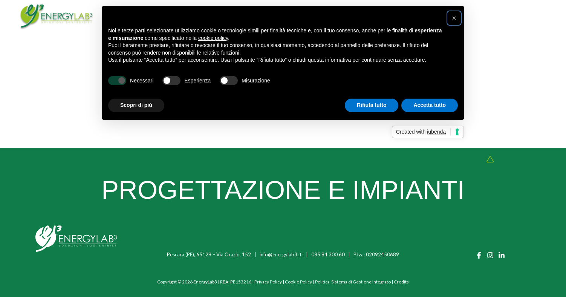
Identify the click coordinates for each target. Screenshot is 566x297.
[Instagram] (490, 255)
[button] (454, 18)
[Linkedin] (501, 255)
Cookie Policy (298, 282)
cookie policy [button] (213, 38)
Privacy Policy (268, 282)
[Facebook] (479, 255)
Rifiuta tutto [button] (372, 105)
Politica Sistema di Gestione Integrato (353, 282)
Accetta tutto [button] (429, 105)
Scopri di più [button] (136, 105)
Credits (401, 282)
